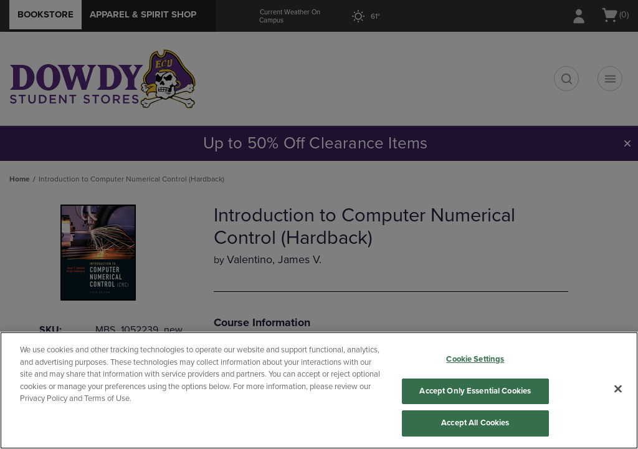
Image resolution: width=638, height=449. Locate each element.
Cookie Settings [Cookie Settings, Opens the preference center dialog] (475, 359)
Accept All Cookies (475, 423)
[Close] (618, 389)
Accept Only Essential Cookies (475, 391)
